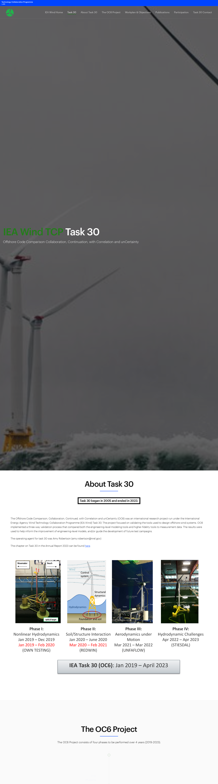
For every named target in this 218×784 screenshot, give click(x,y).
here (87, 545)
